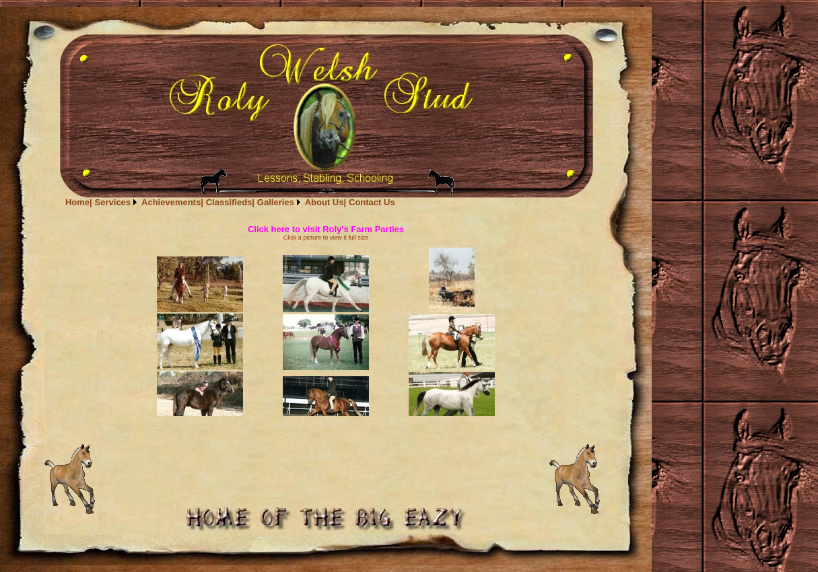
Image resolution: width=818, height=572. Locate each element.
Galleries (275, 202)
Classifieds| (230, 202)
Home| (78, 202)
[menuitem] (79, 202)
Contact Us (372, 202)
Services (113, 202)
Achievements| (172, 202)
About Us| (325, 202)
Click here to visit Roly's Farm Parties (326, 229)
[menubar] (230, 202)
